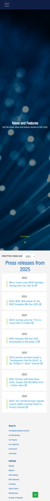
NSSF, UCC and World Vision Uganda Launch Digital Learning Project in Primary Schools (26, 403)
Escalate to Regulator (16, 498)
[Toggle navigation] (7, 4)
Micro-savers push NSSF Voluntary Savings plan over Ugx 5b (26, 284)
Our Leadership (14, 444)
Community (12, 453)
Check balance (13, 475)
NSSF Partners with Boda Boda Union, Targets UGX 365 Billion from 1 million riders (26, 382)
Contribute (12, 484)
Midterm (11, 470)
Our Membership (14, 435)
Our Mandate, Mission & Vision (19, 431)
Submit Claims (14, 489)
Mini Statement (14, 479)
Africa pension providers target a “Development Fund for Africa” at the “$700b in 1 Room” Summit (25, 360)
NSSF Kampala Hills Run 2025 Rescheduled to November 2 (23, 340)
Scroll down (25, 239)
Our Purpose (13, 440)
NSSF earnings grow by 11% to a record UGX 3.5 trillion (25, 321)
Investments (13, 449)
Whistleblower (13, 493)
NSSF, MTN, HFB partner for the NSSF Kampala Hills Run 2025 (24, 303)
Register (11, 466)
